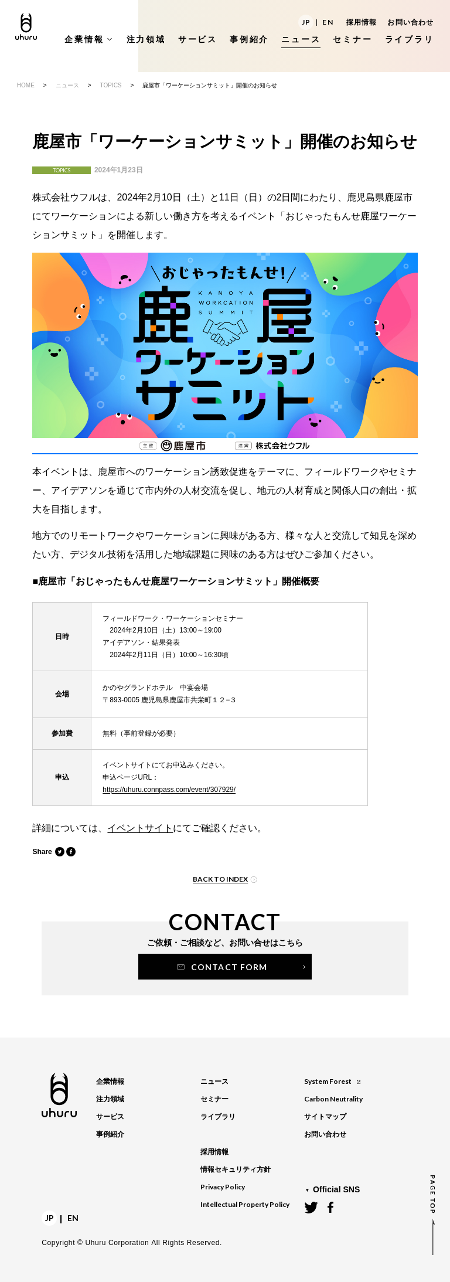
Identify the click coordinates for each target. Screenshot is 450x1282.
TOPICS (110, 85)
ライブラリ (218, 1117)
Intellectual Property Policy (244, 1204)
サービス (110, 1117)
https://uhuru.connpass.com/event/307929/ (169, 789)
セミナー (214, 1099)
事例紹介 (110, 1134)
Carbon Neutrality (333, 1098)
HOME (26, 85)
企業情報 (110, 1081)
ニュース (67, 85)
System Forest (332, 1081)
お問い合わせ (410, 22)
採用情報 (361, 22)
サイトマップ (325, 1117)
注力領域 (110, 1099)
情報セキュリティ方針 (235, 1169)
